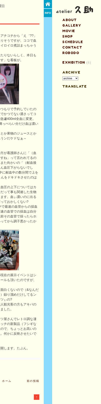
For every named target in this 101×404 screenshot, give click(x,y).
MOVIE (68, 31)
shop (67, 36)
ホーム (7, 380)
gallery (71, 25)
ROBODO (70, 53)
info (48, 12)
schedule (72, 42)
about (69, 20)
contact (72, 47)
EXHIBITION (73, 62)
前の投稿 (33, 380)
